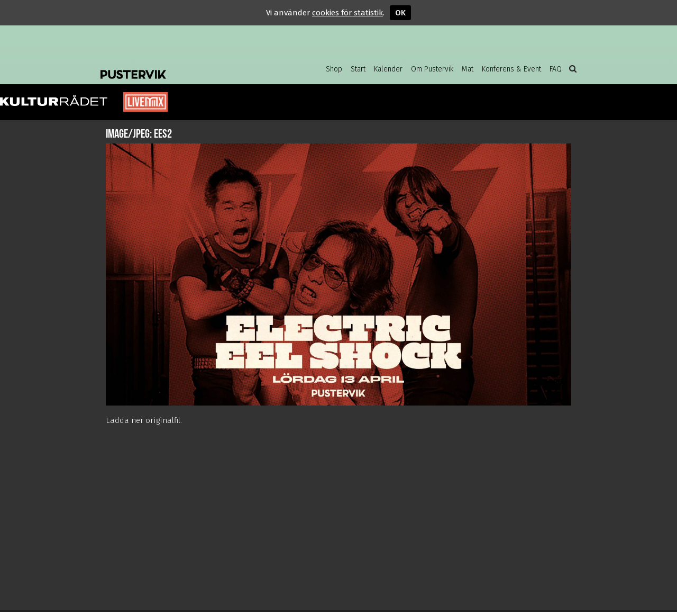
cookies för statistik (347, 12)
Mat (467, 69)
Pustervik (185, 66)
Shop (334, 69)
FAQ (556, 69)
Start (358, 69)
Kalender (388, 69)
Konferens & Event (511, 69)
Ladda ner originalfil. (144, 420)
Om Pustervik (432, 69)
